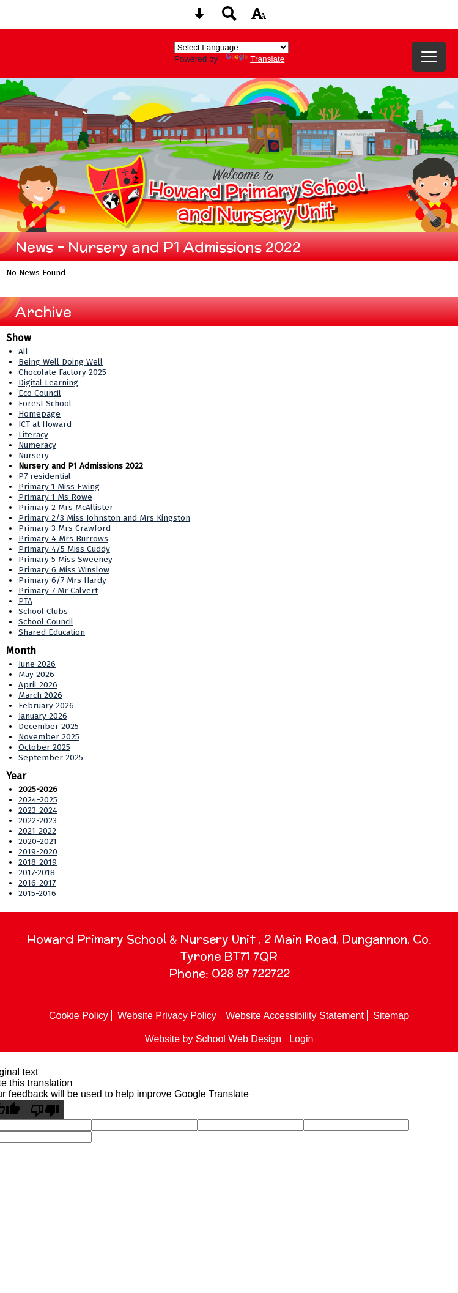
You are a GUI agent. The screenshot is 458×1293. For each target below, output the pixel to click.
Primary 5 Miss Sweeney (65, 559)
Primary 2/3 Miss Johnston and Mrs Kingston (104, 518)
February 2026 (46, 705)
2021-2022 (37, 831)
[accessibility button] (258, 17)
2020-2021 (37, 841)
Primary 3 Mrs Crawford (64, 528)
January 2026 (42, 716)
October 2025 (44, 747)
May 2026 (36, 674)
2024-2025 (37, 800)
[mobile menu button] (429, 57)
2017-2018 (36, 872)
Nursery (33, 455)
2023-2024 (37, 810)
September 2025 (50, 757)
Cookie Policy (78, 1015)
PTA (25, 601)
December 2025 (48, 726)
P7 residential (44, 476)
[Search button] (229, 17)
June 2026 (37, 664)
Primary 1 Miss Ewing (59, 486)
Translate (255, 59)
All (23, 351)
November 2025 (48, 737)
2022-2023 (37, 820)
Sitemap (391, 1015)
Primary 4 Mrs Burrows (63, 538)
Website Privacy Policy (166, 1015)
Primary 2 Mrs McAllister (65, 507)
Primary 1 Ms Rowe (55, 497)
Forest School (45, 403)
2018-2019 (37, 862)
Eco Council (39, 393)
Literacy (33, 434)
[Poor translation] (44, 1109)
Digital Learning (48, 382)
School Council (45, 622)
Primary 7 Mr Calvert (58, 590)
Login (301, 1039)
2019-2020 (37, 852)
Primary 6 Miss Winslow (63, 570)
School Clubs (43, 611)
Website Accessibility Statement (295, 1015)
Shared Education (51, 632)
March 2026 (40, 695)
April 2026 (37, 685)
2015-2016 (37, 893)
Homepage (39, 414)
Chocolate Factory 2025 (62, 372)
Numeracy (37, 445)
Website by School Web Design (213, 1039)
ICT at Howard (45, 424)
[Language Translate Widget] (231, 47)
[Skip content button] (199, 17)
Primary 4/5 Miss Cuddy (64, 549)
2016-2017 (37, 883)
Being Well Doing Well (60, 362)
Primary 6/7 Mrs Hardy (62, 580)
